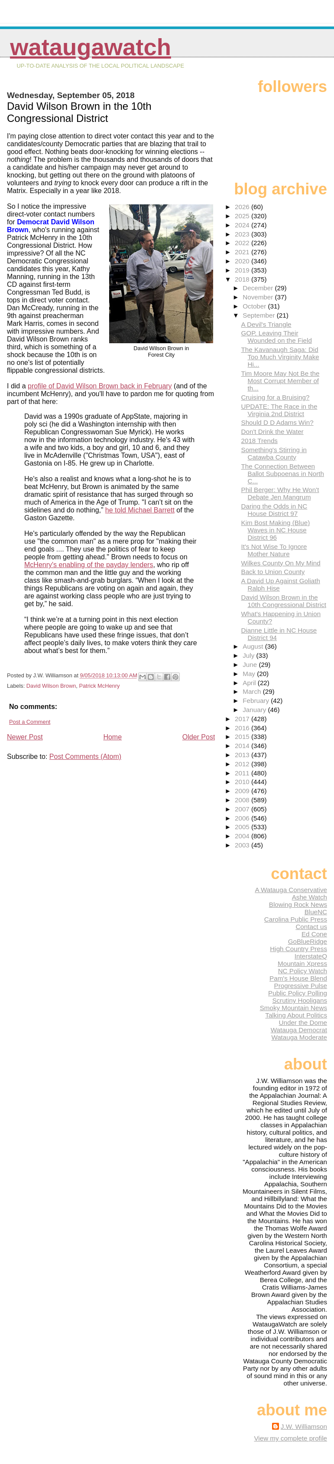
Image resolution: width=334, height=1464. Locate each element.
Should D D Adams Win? (277, 422)
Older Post (198, 737)
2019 (243, 270)
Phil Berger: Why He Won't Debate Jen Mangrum (280, 493)
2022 (243, 242)
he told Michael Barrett (140, 510)
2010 (243, 781)
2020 (243, 261)
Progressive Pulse (300, 985)
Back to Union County (273, 571)
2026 (243, 206)
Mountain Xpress (302, 963)
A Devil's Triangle (266, 324)
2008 (243, 800)
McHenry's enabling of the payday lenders (88, 564)
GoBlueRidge (307, 941)
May (250, 673)
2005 (243, 826)
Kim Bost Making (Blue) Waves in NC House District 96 (275, 530)
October (255, 306)
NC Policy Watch (302, 971)
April (250, 682)
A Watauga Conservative (291, 889)
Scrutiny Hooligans (299, 1000)
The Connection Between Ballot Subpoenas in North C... (282, 474)
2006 (243, 818)
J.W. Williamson (304, 1426)
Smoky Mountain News (293, 1007)
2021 (243, 252)
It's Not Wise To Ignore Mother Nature (274, 550)
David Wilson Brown (51, 686)
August (254, 646)
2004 (243, 836)
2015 (243, 736)
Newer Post (25, 737)
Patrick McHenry (99, 686)
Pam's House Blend (298, 978)
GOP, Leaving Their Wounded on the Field (276, 336)
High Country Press (298, 948)
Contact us (311, 926)
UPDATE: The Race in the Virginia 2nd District (279, 410)
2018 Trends (259, 440)
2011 (243, 773)
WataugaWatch (90, 47)
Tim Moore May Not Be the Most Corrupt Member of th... (280, 381)
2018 (243, 279)
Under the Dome (303, 1022)
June (251, 664)
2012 (243, 764)
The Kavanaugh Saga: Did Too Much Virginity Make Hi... (280, 357)
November (259, 297)
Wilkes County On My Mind (281, 563)
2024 (243, 225)
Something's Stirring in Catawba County (274, 453)
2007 (243, 809)
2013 (243, 754)
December (259, 288)
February (257, 700)
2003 (243, 845)
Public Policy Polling (297, 993)
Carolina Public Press (295, 919)
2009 (243, 790)
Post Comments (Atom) (85, 756)
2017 (243, 718)
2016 (243, 728)
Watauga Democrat (299, 1030)
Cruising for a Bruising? (275, 397)
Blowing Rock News (298, 904)
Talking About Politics (296, 1015)
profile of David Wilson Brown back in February (100, 386)
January (255, 709)
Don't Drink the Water (272, 431)
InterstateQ (311, 956)
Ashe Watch (309, 897)
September (260, 315)
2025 (243, 216)
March (253, 691)
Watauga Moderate (299, 1037)
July (249, 655)
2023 (243, 234)
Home (112, 737)
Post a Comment (29, 722)
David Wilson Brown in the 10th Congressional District (284, 601)
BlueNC (316, 912)
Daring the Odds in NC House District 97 (274, 509)
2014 (243, 745)
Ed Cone (314, 934)
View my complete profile (290, 1438)
